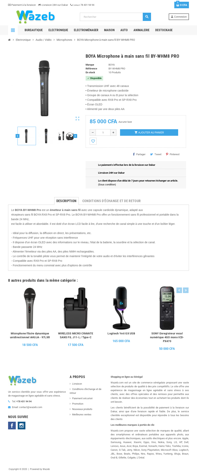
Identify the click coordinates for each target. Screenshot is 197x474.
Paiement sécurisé (82, 398)
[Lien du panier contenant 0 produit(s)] (181, 5)
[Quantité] (103, 132)
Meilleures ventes (81, 414)
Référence (91, 68)
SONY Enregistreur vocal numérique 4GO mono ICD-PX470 (167, 337)
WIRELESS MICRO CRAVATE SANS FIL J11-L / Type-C (75, 335)
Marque (90, 64)
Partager (139, 154)
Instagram (21, 425)
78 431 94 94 (82, 4)
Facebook (12, 425)
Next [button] (185, 279)
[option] (30, 321)
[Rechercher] (115, 17)
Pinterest (172, 154)
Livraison (77, 383)
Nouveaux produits (82, 409)
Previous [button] (179, 279)
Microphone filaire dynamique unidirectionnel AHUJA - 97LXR (30, 335)
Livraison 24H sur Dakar (53, 4)
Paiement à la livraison (22, 4)
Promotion (77, 403)
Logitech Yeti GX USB (121, 333)
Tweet (155, 154)
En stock (90, 72)
